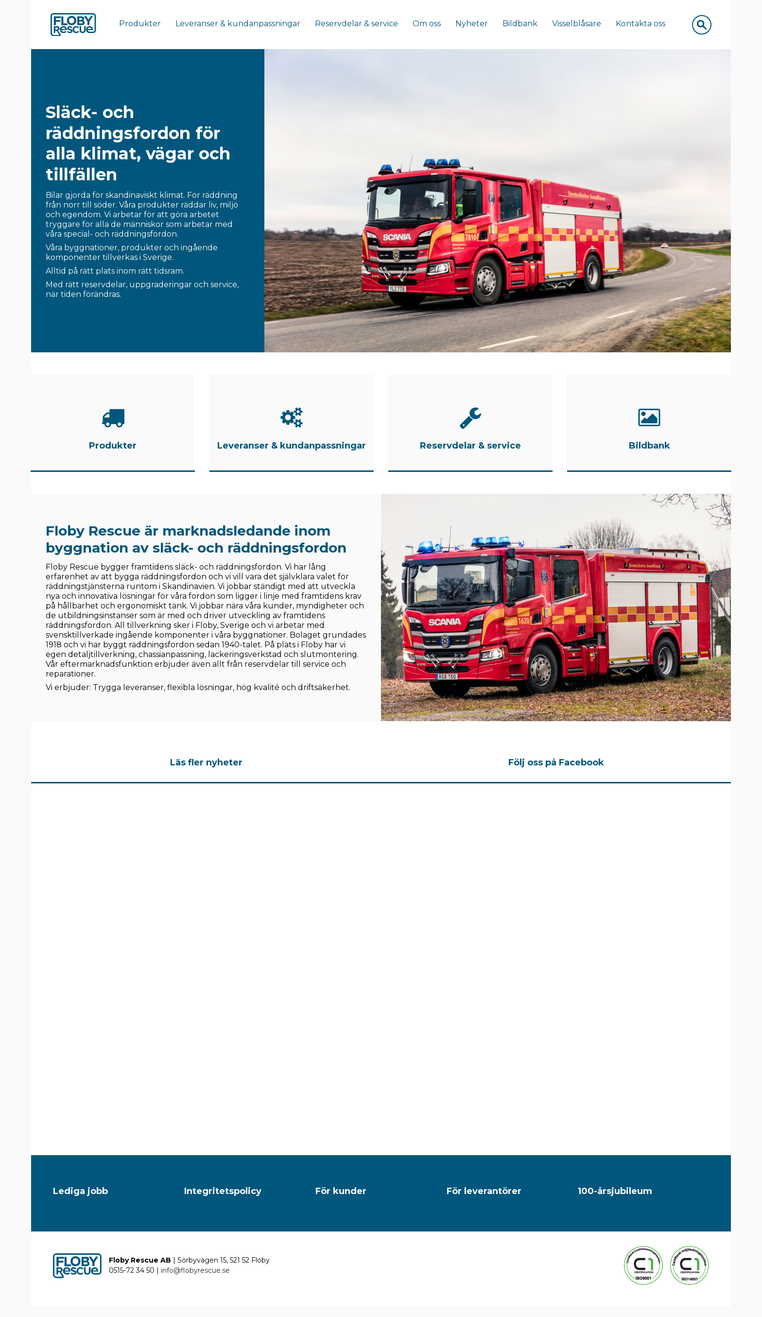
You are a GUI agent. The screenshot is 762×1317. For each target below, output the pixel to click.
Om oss (432, 26)
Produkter (145, 26)
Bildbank (525, 26)
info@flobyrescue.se (195, 1280)
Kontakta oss (646, 26)
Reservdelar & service (361, 26)
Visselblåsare (581, 26)
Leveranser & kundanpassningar (243, 26)
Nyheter (477, 26)
